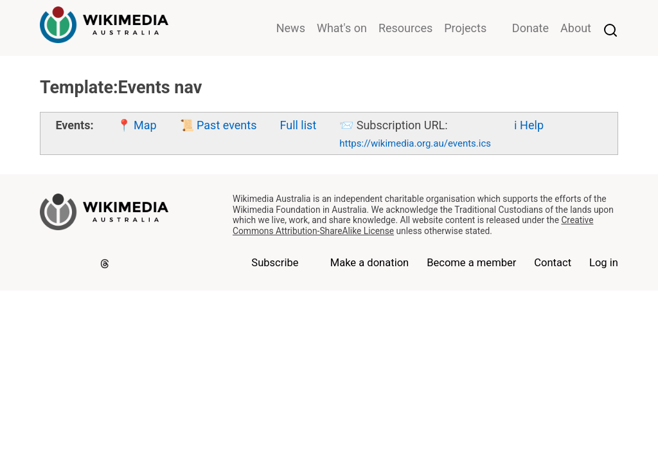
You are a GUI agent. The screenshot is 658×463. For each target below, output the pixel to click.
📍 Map (137, 125)
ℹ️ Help (529, 125)
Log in (603, 263)
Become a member (471, 263)
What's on (342, 28)
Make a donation (369, 263)
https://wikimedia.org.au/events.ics (415, 143)
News (290, 28)
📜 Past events (218, 125)
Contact (552, 263)
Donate (530, 28)
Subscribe (274, 263)
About (575, 28)
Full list (298, 125)
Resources (405, 28)
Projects (465, 28)
